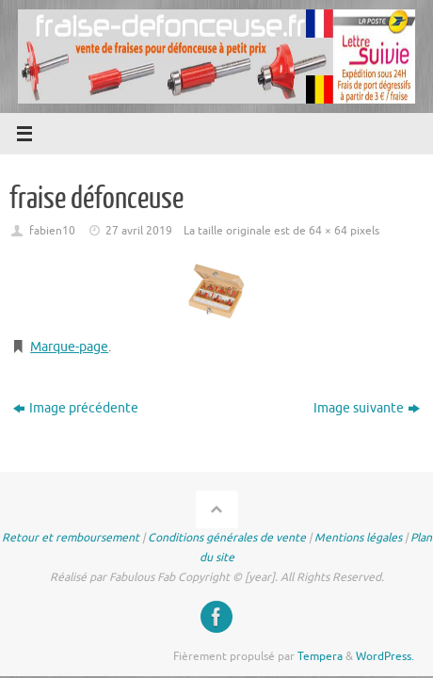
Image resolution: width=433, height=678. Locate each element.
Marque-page (69, 347)
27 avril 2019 (138, 230)
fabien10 (52, 230)
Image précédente (75, 408)
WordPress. (385, 656)
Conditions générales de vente (227, 537)
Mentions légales (358, 537)
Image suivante (366, 408)
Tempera (320, 656)
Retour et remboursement (70, 537)
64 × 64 (328, 230)
